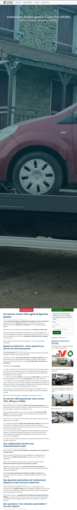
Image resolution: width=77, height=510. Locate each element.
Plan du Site (45, 2)
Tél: (54, 327)
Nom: (54, 322)
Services (18, 2)
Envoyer (57, 332)
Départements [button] (27, 2)
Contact (37, 2)
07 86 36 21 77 (26, 310)
